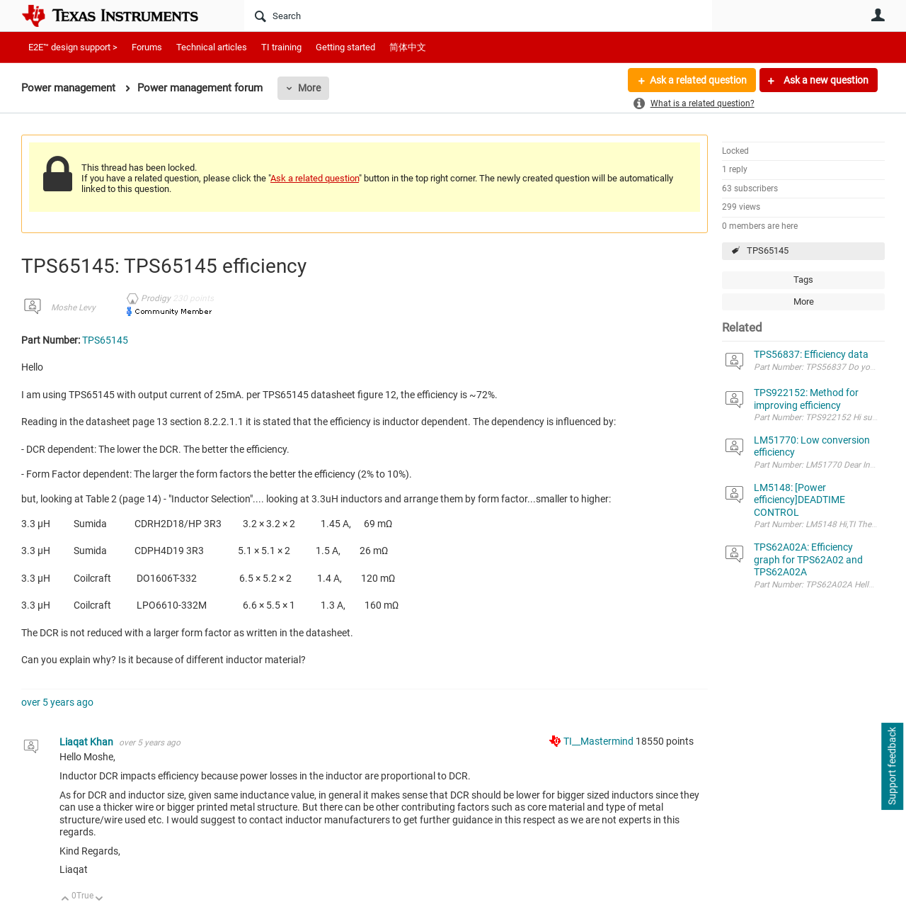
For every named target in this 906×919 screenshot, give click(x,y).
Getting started (345, 47)
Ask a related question (698, 80)
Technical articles (211, 47)
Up (65, 899)
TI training (281, 47)
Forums (147, 47)
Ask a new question (824, 80)
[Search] (478, 15)
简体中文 (407, 47)
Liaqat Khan (87, 742)
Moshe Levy (73, 307)
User (878, 15)
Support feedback (892, 767)
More (309, 88)
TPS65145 (768, 250)
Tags (803, 279)
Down (99, 899)
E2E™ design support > (72, 47)
